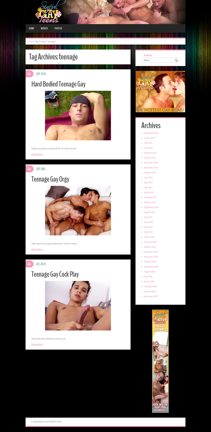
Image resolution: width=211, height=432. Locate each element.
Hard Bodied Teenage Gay (58, 84)
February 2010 (150, 242)
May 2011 (148, 183)
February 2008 (150, 287)
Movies (44, 28)
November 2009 (151, 257)
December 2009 (151, 252)
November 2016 (151, 168)
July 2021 (148, 143)
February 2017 (150, 153)
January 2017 (150, 158)
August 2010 (149, 212)
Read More (37, 154)
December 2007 (151, 296)
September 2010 (151, 207)
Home (31, 28)
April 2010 (148, 232)
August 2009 (149, 272)
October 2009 (150, 262)
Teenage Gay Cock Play (55, 274)
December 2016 (151, 163)
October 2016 (150, 173)
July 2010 (148, 217)
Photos (58, 28)
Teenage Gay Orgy (50, 179)
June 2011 (148, 178)
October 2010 (150, 202)
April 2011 (148, 188)
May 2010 (148, 227)
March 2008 (149, 282)
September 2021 (151, 133)
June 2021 (148, 148)
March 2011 (149, 192)
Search (148, 55)
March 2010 (149, 237)
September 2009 (151, 267)
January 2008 (150, 292)
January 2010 (150, 247)
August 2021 (149, 138)
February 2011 (150, 197)
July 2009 (148, 277)
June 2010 (148, 222)
